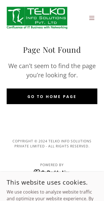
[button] (91, 17)
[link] (37, 18)
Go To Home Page (52, 96)
